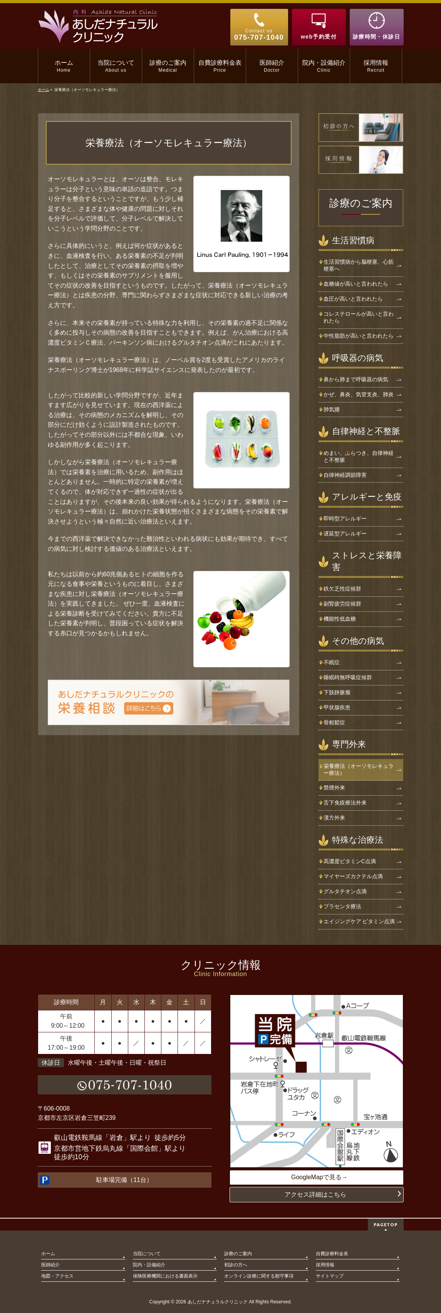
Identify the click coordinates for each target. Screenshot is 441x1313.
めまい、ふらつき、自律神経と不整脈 (359, 456)
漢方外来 (334, 818)
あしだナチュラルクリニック (218, 1301)
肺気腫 (332, 409)
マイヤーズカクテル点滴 (353, 876)
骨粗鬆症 (334, 722)
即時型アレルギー (345, 518)
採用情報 (325, 1264)
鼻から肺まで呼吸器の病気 (356, 379)
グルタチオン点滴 (345, 891)
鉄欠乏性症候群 (342, 589)
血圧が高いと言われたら (353, 299)
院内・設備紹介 (149, 1264)
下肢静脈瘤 (337, 692)
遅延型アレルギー (345, 533)
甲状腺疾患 (337, 707)
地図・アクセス (57, 1275)
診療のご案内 (360, 203)
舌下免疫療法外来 (345, 803)
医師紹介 (50, 1264)
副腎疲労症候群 (342, 604)
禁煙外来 (334, 787)
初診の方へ (235, 1264)
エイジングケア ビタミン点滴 (359, 921)
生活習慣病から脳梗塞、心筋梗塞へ (359, 265)
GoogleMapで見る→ (319, 1177)
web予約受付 (319, 37)
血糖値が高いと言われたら (356, 284)
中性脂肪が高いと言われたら (359, 336)
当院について (147, 1253)
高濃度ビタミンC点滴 (350, 861)
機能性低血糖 (340, 619)
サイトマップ (330, 1275)
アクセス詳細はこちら (315, 1194)
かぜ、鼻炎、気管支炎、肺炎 (359, 394)
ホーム (48, 1253)
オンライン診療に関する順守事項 (258, 1275)
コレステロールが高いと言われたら (359, 317)
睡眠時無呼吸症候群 (348, 677)
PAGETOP (386, 1223)
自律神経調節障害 (345, 475)
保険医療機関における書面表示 (165, 1275)
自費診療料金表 (332, 1253)
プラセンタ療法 (342, 906)
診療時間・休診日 (376, 37)
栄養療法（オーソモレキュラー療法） (359, 769)
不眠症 (332, 662)
